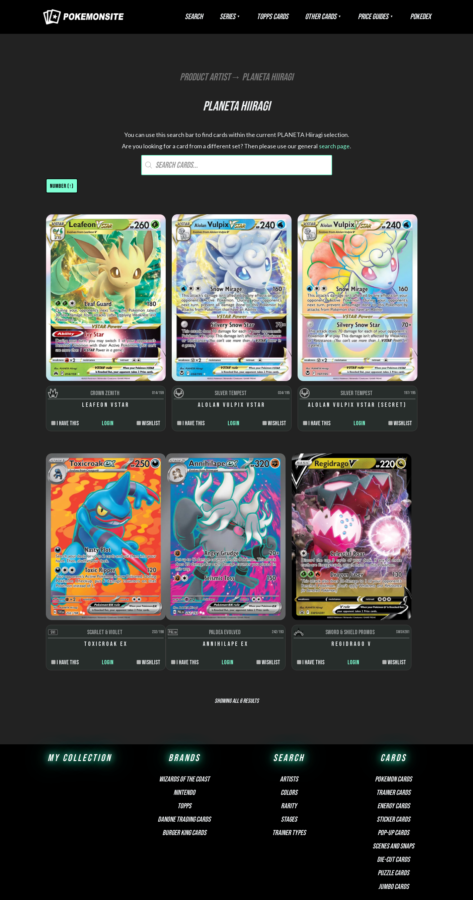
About (186, 838)
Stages (289, 738)
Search (231, 16)
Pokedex (423, 16)
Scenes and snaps (393, 765)
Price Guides (383, 16)
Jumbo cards (393, 806)
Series (257, 16)
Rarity (289, 725)
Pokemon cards (393, 698)
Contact (285, 838)
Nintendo (184, 711)
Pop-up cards (393, 752)
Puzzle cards (393, 792)
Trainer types (289, 752)
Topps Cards (296, 16)
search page (334, 146)
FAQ (201, 838)
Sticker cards (393, 738)
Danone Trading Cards (184, 738)
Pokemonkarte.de (386, 883)
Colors (289, 711)
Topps (184, 725)
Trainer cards (393, 711)
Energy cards (393, 725)
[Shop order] (62, 185)
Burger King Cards (184, 752)
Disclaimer (221, 838)
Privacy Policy (255, 838)
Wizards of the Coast (184, 698)
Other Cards (337, 16)
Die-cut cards (393, 778)
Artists (289, 698)
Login (92, 382)
